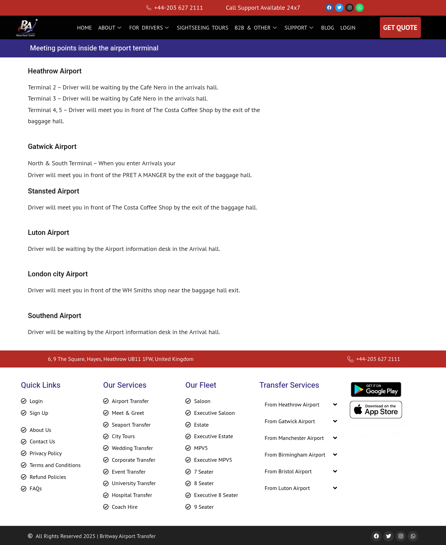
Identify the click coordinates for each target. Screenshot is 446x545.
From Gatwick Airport (289, 421)
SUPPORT (300, 27)
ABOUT (110, 27)
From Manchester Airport (294, 437)
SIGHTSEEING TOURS (202, 27)
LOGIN (347, 27)
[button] (300, 404)
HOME (84, 27)
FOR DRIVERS (150, 27)
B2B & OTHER (256, 27)
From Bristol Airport (288, 471)
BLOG (327, 27)
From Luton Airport (287, 487)
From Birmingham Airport (294, 454)
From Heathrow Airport (291, 404)
